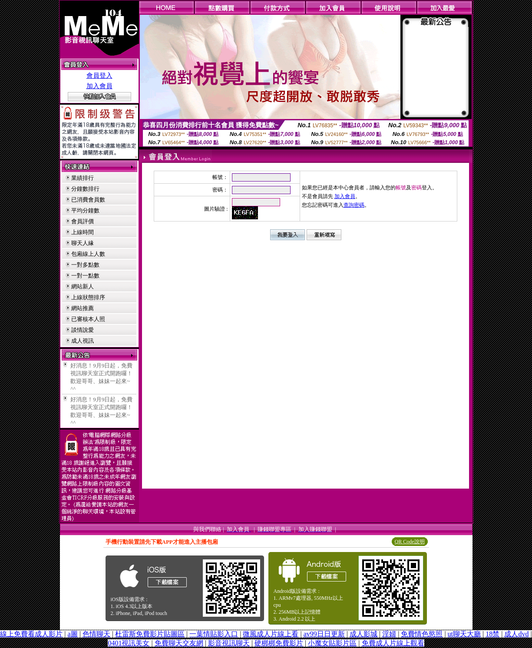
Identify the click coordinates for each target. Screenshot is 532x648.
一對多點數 (85, 264)
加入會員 (99, 86)
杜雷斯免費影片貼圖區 (150, 634)
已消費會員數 (88, 199)
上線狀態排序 (88, 297)
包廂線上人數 (88, 254)
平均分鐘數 (85, 210)
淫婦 (389, 634)
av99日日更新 (324, 634)
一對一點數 (85, 275)
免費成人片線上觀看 (393, 643)
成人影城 (363, 634)
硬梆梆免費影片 (278, 643)
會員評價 (82, 221)
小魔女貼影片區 (332, 643)
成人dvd (516, 634)
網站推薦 (82, 308)
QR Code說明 (410, 542)
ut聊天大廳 (464, 634)
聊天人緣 (82, 243)
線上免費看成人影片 (31, 634)
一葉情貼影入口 (213, 634)
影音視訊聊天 (229, 643)
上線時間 (82, 232)
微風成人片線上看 (270, 634)
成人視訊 (82, 340)
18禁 (492, 634)
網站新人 (82, 286)
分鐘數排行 (85, 188)
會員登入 (99, 75)
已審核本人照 (88, 319)
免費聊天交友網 (179, 643)
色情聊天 (96, 634)
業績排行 (82, 178)
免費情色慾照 (422, 634)
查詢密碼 (354, 205)
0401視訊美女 (128, 643)
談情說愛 (82, 330)
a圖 (73, 634)
